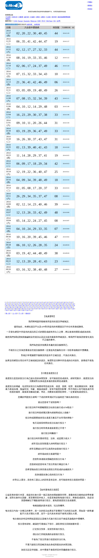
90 (22, 308)
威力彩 (26, 17)
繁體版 (90, 5)
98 (49, 308)
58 (54, 305)
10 (30, 302)
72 (31, 307)
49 (23, 305)
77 (48, 307)
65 (7, 307)
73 (34, 307)
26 (15, 304)
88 (15, 308)
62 (67, 305)
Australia (27, 21)
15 (47, 302)
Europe (20, 21)
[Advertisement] (40, 286)
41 (66, 304)
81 (61, 307)
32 (36, 304)
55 (43, 305)
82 (65, 307)
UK (54, 21)
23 (5, 304)
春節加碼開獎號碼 (64, 17)
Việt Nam (49, 21)
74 (37, 307)
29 (26, 304)
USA (15, 21)
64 (74, 305)
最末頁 (28, 313)
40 (63, 304)
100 (57, 308)
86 (9, 308)
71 (27, 307)
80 (58, 307)
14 (44, 302)
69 (20, 307)
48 (20, 305)
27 (19, 304)
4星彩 (43, 17)
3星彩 (38, 17)
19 (61, 302)
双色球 (54, 17)
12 (37, 302)
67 (14, 307)
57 (50, 305)
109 (23, 310)
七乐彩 (48, 17)
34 (43, 304)
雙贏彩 (8, 19)
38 (56, 304)
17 (54, 302)
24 (9, 304)
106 (11, 310)
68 (17, 307)
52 (33, 305)
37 (53, 304)
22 (71, 302)
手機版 (90, 2)
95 (39, 308)
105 (7, 310)
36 (49, 304)
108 (19, 310)
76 (44, 307)
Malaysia (33, 21)
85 (5, 308)
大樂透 (20, 17)
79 (54, 307)
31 (32, 304)
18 (57, 302)
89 (19, 308)
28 (22, 304)
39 (60, 304)
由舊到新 (37, 24)
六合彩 (8, 17)
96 (43, 308)
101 (61, 308)
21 (68, 302)
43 (73, 304)
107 (15, 310)
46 (13, 305)
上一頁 (15, 313)
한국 (43, 21)
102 (65, 308)
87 (12, 308)
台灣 (58, 21)
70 (24, 307)
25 (12, 304)
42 (70, 304)
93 (32, 308)
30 (29, 304)
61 (64, 305)
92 (29, 308)
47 (16, 305)
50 (26, 305)
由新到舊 (29, 24)
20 (64, 302)
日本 (39, 21)
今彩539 (14, 17)
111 (31, 310)
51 (30, 305)
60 (60, 305)
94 (36, 308)
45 (10, 305)
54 (40, 305)
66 (10, 307)
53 (37, 305)
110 (27, 310)
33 (39, 304)
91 (26, 308)
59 (57, 305)
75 (41, 307)
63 (70, 305)
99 (53, 308)
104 (73, 308)
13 (40, 302)
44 (6, 305)
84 (71, 307)
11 (34, 302)
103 (69, 308)
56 (47, 305)
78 (51, 307)
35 (46, 304)
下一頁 (21, 313)
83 (68, 307)
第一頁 (8, 313)
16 (51, 302)
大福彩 (32, 17)
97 (46, 308)
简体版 (90, 9)
